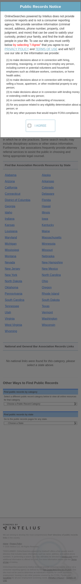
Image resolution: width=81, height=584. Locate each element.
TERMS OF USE (46, 49)
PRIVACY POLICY (17, 49)
